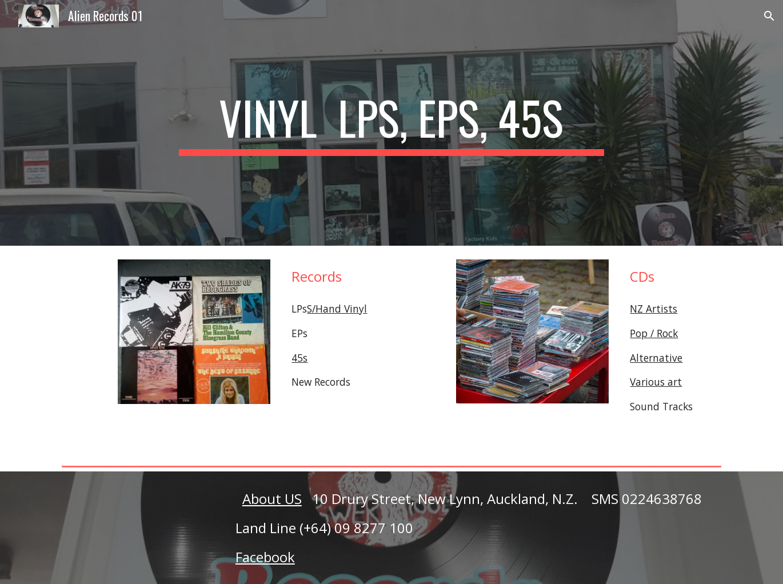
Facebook (265, 556)
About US (272, 498)
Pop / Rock (654, 333)
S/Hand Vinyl (337, 308)
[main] (391, 123)
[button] (769, 16)
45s (299, 358)
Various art (656, 382)
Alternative (656, 358)
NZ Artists (653, 308)
